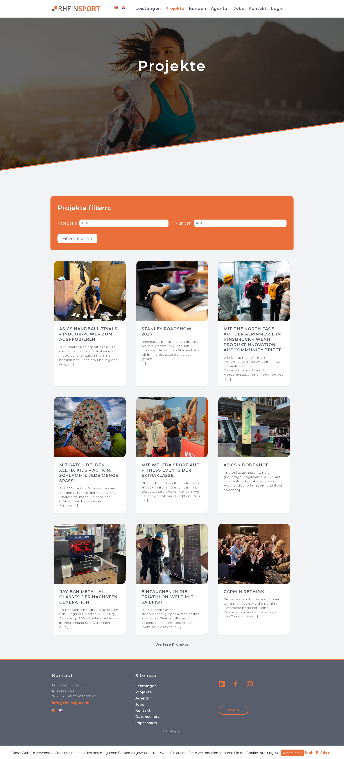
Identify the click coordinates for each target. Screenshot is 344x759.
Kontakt (258, 8)
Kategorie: (67, 223)
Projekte (175, 8)
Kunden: (184, 223)
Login (277, 8)
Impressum (146, 723)
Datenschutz (147, 717)
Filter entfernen (77, 238)
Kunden (197, 8)
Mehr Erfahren (319, 753)
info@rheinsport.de (71, 703)
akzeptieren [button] (292, 753)
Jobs (239, 8)
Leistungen (148, 8)
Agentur (220, 8)
